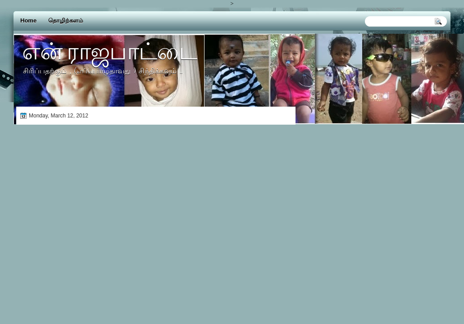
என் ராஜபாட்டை (109, 50)
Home (28, 20)
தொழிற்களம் (65, 20)
